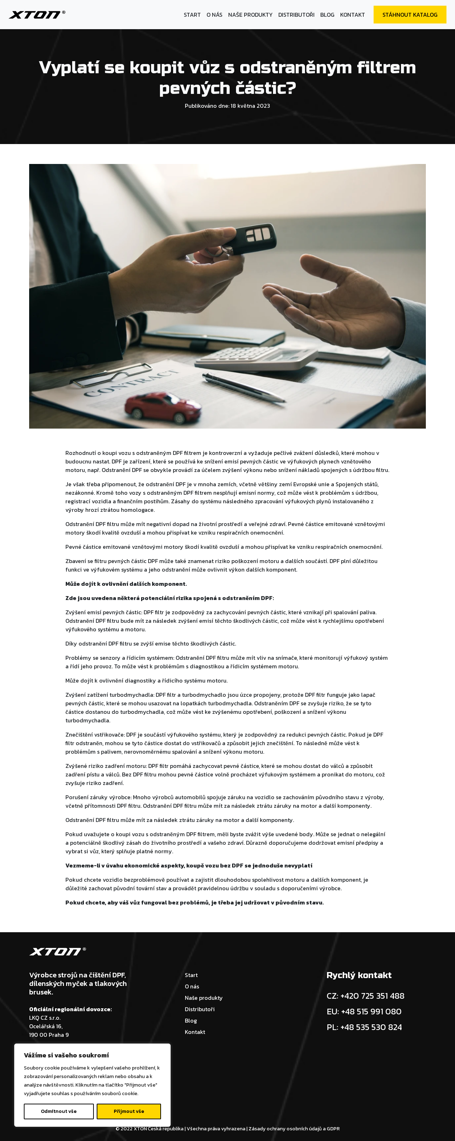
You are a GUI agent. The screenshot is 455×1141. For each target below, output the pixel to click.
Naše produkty (250, 14)
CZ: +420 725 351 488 (366, 995)
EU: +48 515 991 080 (364, 1011)
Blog (327, 14)
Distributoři (296, 14)
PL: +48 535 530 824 (364, 1027)
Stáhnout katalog (410, 14)
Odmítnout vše (58, 1111)
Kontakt (352, 14)
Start (192, 14)
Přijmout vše (129, 1111)
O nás (215, 14)
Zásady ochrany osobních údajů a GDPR (294, 1128)
